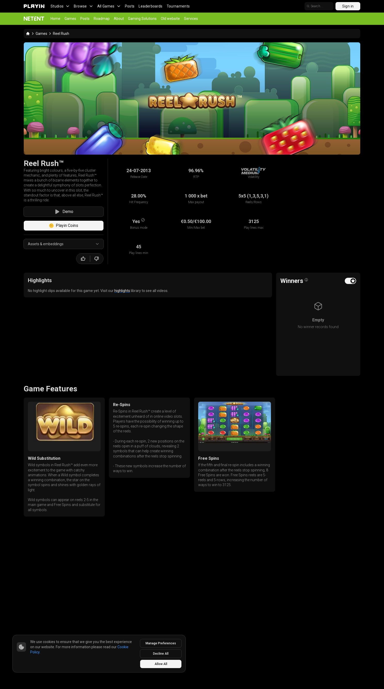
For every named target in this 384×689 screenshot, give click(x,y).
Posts (130, 6)
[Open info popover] (306, 280)
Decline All (161, 653)
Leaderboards (150, 6)
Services (191, 19)
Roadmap (102, 19)
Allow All (161, 664)
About (119, 19)
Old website (170, 19)
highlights (122, 291)
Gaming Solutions (142, 19)
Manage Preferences (161, 643)
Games (70, 19)
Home (55, 19)
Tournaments (178, 6)
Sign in (348, 6)
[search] (319, 6)
